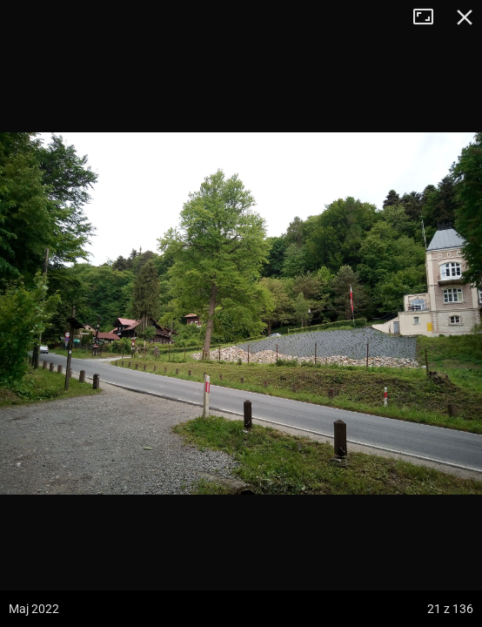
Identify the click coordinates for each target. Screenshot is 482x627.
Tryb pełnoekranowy (429, 17)
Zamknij (464, 17)
